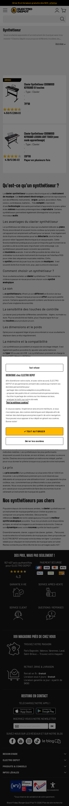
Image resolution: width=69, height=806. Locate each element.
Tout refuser (34, 367)
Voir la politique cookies (17, 402)
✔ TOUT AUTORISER (34, 431)
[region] (34, 403)
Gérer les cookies (34, 441)
